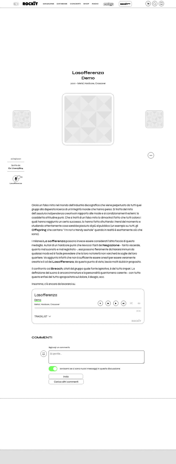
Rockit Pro (125, 4)
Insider (108, 4)
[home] (30, 4)
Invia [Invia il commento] (66, 376)
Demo (37, 299)
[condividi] (151, 155)
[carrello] (148, 3)
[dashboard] (161, 3)
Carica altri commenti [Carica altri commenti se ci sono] (66, 381)
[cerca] (154, 3)
